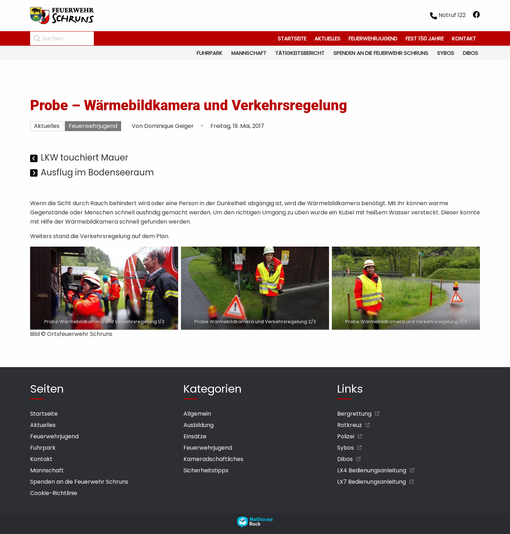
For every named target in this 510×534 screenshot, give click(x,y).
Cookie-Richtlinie (53, 493)
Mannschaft (248, 53)
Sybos (445, 53)
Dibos (470, 53)
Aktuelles (327, 38)
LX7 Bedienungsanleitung (371, 482)
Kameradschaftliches (213, 459)
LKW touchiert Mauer (84, 157)
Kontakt (464, 38)
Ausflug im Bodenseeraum (97, 172)
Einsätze (194, 436)
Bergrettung (354, 414)
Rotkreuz (349, 425)
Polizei (345, 436)
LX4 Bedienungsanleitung (371, 470)
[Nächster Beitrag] (34, 173)
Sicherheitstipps (205, 470)
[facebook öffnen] (476, 16)
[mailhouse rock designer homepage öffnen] (255, 526)
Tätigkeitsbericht (299, 53)
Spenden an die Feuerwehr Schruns (380, 53)
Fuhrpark (209, 53)
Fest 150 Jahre (425, 38)
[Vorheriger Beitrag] (34, 158)
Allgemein (197, 414)
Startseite (292, 38)
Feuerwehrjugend (372, 38)
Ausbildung (198, 425)
